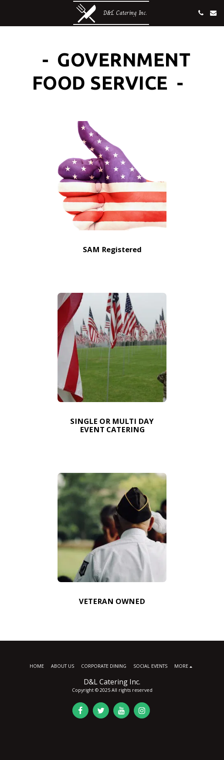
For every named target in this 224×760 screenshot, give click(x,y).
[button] (9, 12)
